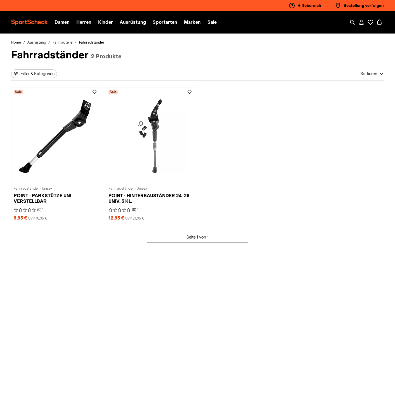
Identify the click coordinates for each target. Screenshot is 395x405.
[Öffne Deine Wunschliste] (370, 22)
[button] (62, 22)
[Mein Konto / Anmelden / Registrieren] (361, 22)
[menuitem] (65, 22)
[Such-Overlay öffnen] (352, 22)
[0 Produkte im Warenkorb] (379, 22)
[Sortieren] (372, 73)
